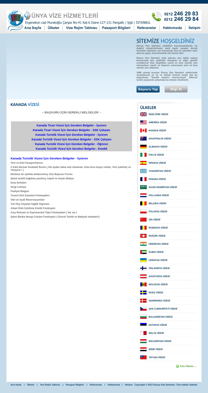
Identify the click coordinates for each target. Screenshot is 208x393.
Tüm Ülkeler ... (188, 366)
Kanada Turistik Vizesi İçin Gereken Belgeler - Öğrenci (71, 144)
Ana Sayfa (16, 384)
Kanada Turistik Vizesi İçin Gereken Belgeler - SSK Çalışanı (71, 139)
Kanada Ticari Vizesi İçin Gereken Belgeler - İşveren (71, 125)
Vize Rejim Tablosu (50, 384)
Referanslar (96, 384)
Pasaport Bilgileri (75, 384)
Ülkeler (31, 384)
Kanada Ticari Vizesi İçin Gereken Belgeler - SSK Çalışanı (71, 130)
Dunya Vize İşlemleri (164, 384)
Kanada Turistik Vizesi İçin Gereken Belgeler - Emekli (71, 148)
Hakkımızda (114, 384)
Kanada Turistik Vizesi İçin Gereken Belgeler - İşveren (71, 134)
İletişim (129, 384)
